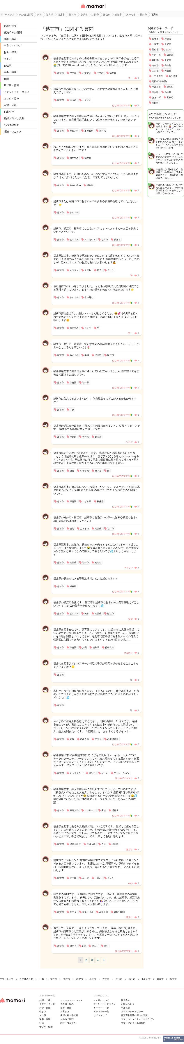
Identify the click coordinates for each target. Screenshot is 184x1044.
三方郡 (155, 71)
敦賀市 (167, 39)
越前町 (170, 87)
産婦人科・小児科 (14, 118)
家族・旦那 (10, 105)
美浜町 (155, 92)
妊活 (6, 78)
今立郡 (167, 60)
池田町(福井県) (159, 81)
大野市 (167, 44)
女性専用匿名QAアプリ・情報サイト (93, 8)
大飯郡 (167, 71)
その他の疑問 (11, 124)
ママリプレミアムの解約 (133, 1023)
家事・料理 (10, 72)
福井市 (155, 39)
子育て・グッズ (13, 45)
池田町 (155, 102)
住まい (7, 58)
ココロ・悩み (11, 98)
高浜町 (167, 92)
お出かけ (9, 111)
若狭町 (170, 97)
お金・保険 (10, 52)
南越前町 (156, 87)
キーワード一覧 (101, 1008)
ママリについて (101, 1000)
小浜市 (155, 44)
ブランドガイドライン (104, 1004)
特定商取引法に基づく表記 (134, 1015)
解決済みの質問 (13, 32)
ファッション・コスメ (16, 91)
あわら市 (156, 55)
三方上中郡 (157, 76)
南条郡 (155, 65)
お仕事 (7, 65)
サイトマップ (100, 1015)
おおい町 (156, 97)
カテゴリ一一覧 (101, 1011)
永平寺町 (173, 76)
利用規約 (125, 1008)
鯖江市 (167, 49)
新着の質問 (10, 25)
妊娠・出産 (10, 39)
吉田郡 (155, 60)
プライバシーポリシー (132, 1011)
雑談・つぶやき (13, 131)
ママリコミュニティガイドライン (137, 1019)
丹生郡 (167, 65)
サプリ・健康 (11, 85)
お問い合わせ (127, 1004)
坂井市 (170, 55)
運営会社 (125, 1000)
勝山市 (155, 49)
